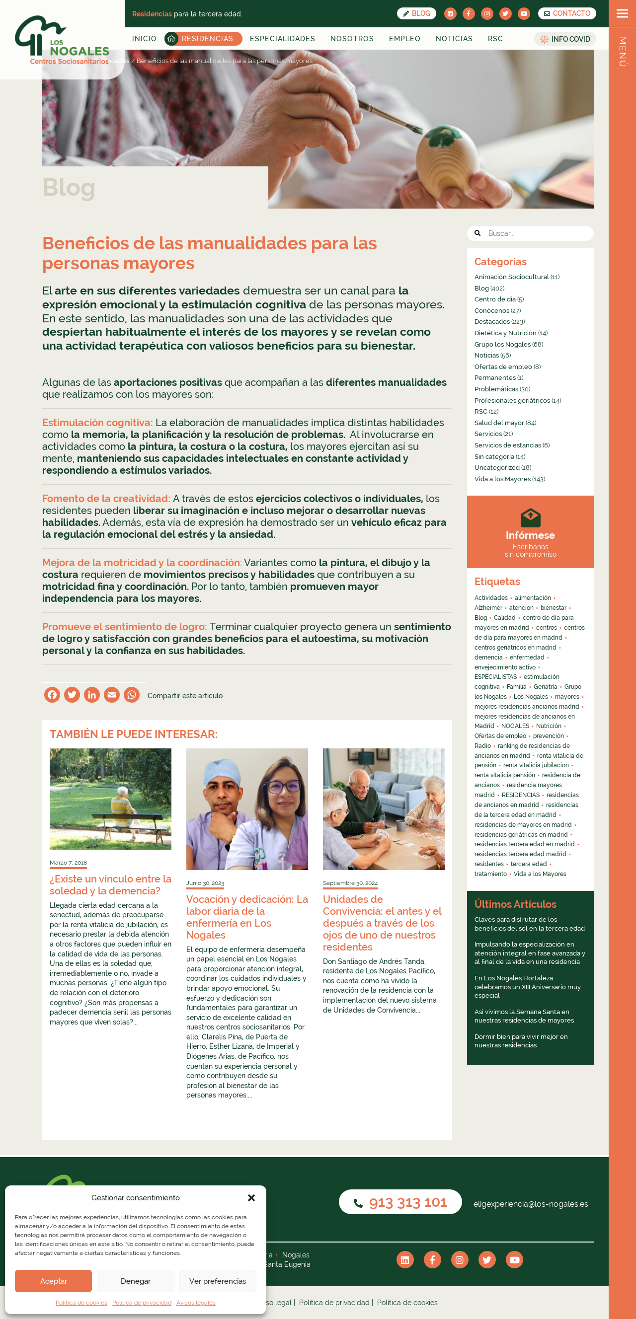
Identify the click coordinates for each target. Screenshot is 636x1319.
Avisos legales (196, 1302)
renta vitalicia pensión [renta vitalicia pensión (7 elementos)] (505, 775)
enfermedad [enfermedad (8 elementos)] (527, 657)
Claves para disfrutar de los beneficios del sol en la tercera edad (530, 924)
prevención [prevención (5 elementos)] (548, 736)
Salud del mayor (499, 423)
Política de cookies (81, 1302)
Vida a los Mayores (503, 479)
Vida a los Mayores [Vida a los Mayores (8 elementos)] (540, 874)
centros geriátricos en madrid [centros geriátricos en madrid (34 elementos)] (515, 647)
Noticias (454, 39)
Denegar (136, 1281)
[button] (251, 1198)
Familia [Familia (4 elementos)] (517, 686)
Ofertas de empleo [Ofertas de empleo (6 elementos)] (500, 736)
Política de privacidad (141, 1302)
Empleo (405, 39)
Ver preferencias (217, 1281)
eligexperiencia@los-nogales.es (530, 1204)
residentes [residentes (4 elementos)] (489, 864)
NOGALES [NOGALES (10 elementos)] (515, 726)
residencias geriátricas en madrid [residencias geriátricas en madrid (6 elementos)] (521, 834)
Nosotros (352, 39)
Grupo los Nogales (503, 344)
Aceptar (53, 1281)
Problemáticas (496, 389)
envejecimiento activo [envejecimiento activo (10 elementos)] (505, 667)
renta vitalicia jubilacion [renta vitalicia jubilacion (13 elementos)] (536, 765)
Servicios (488, 434)
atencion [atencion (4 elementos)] (521, 607)
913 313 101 (400, 1201)
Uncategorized (497, 467)
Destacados (492, 321)
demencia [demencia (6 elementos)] (489, 657)
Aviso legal (274, 1303)
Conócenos (492, 310)
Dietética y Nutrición (506, 333)
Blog (416, 13)
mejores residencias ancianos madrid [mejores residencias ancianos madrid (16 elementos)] (527, 706)
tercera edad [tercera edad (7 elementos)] (529, 864)
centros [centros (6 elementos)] (546, 627)
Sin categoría (494, 456)
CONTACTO (567, 13)
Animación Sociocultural (512, 277)
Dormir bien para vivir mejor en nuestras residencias (521, 1041)
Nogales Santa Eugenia (272, 1264)
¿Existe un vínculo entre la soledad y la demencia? (110, 885)
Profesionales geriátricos (512, 400)
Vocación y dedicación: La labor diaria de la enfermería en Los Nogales (247, 917)
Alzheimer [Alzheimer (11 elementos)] (488, 607)
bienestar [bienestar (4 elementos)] (553, 607)
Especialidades (283, 39)
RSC (495, 39)
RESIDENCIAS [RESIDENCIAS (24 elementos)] (521, 795)
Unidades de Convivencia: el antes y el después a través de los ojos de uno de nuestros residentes (382, 923)
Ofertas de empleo (503, 366)
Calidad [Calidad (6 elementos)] (505, 617)
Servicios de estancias (508, 445)
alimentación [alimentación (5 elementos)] (533, 597)
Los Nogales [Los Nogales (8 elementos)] (531, 696)
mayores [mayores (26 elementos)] (567, 696)
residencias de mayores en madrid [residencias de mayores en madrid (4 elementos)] (523, 824)
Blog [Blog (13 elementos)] (481, 617)
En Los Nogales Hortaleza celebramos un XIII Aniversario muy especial (528, 986)
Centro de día (495, 299)
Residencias (208, 39)
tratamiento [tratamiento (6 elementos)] (491, 874)
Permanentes (495, 377)
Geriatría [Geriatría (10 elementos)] (545, 686)
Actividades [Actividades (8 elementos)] (491, 597)
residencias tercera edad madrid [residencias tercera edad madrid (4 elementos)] (520, 854)
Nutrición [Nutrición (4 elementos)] (548, 726)
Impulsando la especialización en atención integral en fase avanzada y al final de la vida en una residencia (530, 953)
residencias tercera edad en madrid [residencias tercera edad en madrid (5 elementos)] (525, 844)
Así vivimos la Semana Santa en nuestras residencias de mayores (524, 1016)
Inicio (144, 39)
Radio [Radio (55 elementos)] (483, 745)
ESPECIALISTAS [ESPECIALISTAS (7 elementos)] (496, 676)
